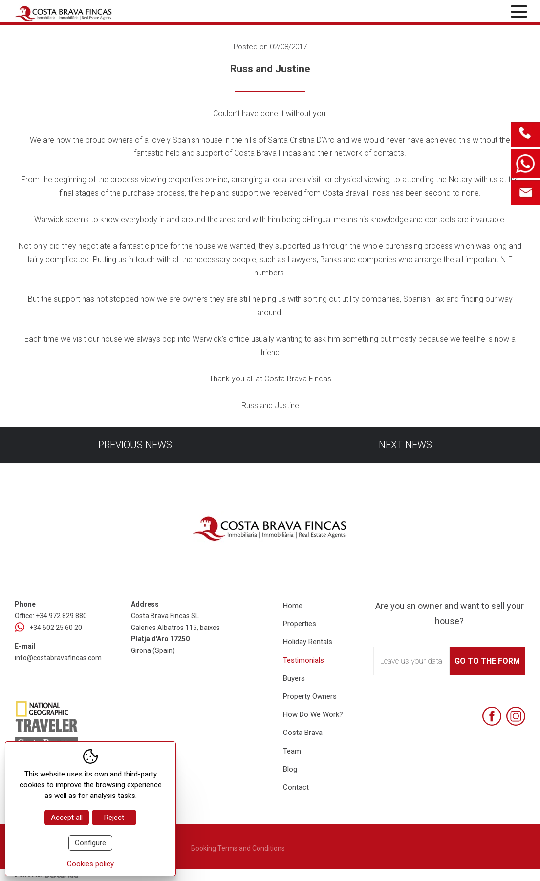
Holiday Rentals (307, 641)
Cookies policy (90, 864)
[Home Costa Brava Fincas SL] (98, 12)
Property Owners (310, 696)
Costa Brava (303, 732)
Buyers (294, 678)
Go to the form (487, 661)
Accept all (67, 817)
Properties (299, 623)
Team (292, 751)
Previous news (135, 445)
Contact (296, 787)
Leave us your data (411, 661)
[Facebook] (491, 716)
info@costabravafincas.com (58, 658)
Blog (290, 769)
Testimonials (303, 660)
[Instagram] (515, 716)
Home (292, 605)
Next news (405, 445)
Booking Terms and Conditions (238, 848)
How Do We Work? (313, 714)
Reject (114, 817)
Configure (90, 843)
